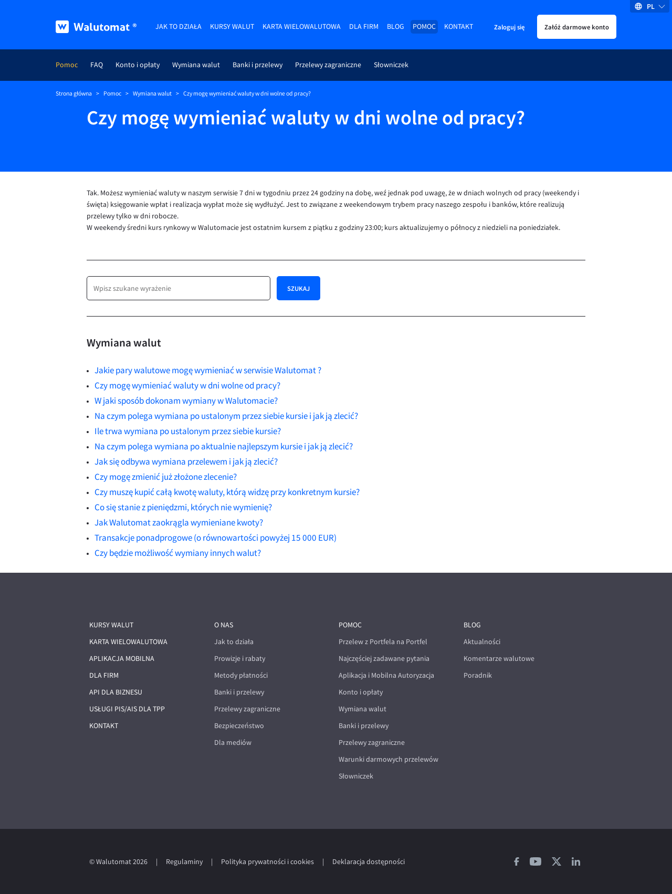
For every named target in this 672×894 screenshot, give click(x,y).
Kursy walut (232, 26)
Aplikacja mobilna (121, 658)
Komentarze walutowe (499, 658)
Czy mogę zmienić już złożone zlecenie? (165, 476)
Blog (395, 26)
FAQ (96, 64)
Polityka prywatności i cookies (267, 861)
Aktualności (482, 641)
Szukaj (298, 288)
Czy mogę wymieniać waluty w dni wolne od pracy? (187, 385)
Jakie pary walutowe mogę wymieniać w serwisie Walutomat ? (207, 370)
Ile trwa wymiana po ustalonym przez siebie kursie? (187, 431)
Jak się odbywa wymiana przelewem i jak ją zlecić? (186, 461)
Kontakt (458, 26)
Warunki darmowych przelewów (388, 759)
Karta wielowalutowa (301, 26)
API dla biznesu (115, 692)
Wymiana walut (196, 64)
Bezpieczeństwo (239, 725)
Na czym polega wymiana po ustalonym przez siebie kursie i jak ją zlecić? (226, 416)
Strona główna (74, 93)
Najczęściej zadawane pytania (384, 658)
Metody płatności (241, 675)
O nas (223, 624)
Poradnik (478, 675)
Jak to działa (178, 26)
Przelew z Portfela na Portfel (383, 641)
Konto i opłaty (138, 64)
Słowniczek (391, 64)
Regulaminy (184, 861)
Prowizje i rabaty (239, 658)
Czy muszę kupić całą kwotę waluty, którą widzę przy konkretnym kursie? (227, 492)
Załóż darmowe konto (576, 27)
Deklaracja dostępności (368, 861)
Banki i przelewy (257, 64)
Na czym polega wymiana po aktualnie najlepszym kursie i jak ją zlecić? (223, 446)
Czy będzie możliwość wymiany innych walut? (177, 553)
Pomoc (424, 26)
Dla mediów (232, 742)
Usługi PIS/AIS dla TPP (127, 708)
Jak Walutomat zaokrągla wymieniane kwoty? (178, 522)
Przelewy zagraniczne (328, 64)
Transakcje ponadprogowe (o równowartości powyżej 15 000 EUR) (215, 537)
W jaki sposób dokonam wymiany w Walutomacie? (186, 400)
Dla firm (364, 26)
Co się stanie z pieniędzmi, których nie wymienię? (183, 507)
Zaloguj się (509, 27)
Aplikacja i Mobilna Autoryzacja (386, 675)
